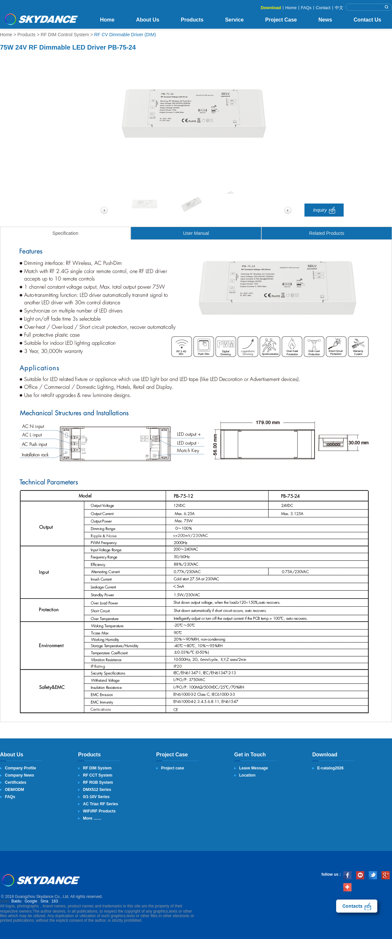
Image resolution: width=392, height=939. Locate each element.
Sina (44, 901)
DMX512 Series (97, 789)
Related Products (326, 233)
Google (30, 901)
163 (55, 901)
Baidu (16, 901)
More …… (92, 818)
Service (234, 20)
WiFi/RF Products (99, 811)
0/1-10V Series (96, 797)
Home (291, 7)
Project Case (281, 20)
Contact (323, 7)
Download (271, 7)
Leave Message (253, 768)
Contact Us (367, 20)
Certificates (15, 782)
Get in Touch (250, 754)
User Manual (196, 233)
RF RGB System (98, 782)
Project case (172, 768)
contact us (356, 906)
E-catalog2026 (330, 768)
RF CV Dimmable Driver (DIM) (125, 34)
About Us (147, 20)
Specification (65, 233)
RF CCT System (97, 775)
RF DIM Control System (65, 34)
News (325, 20)
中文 (339, 7)
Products (192, 20)
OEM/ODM (14, 789)
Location (247, 775)
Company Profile (20, 768)
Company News (19, 775)
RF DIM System (97, 768)
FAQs (306, 7)
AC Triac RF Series (100, 804)
